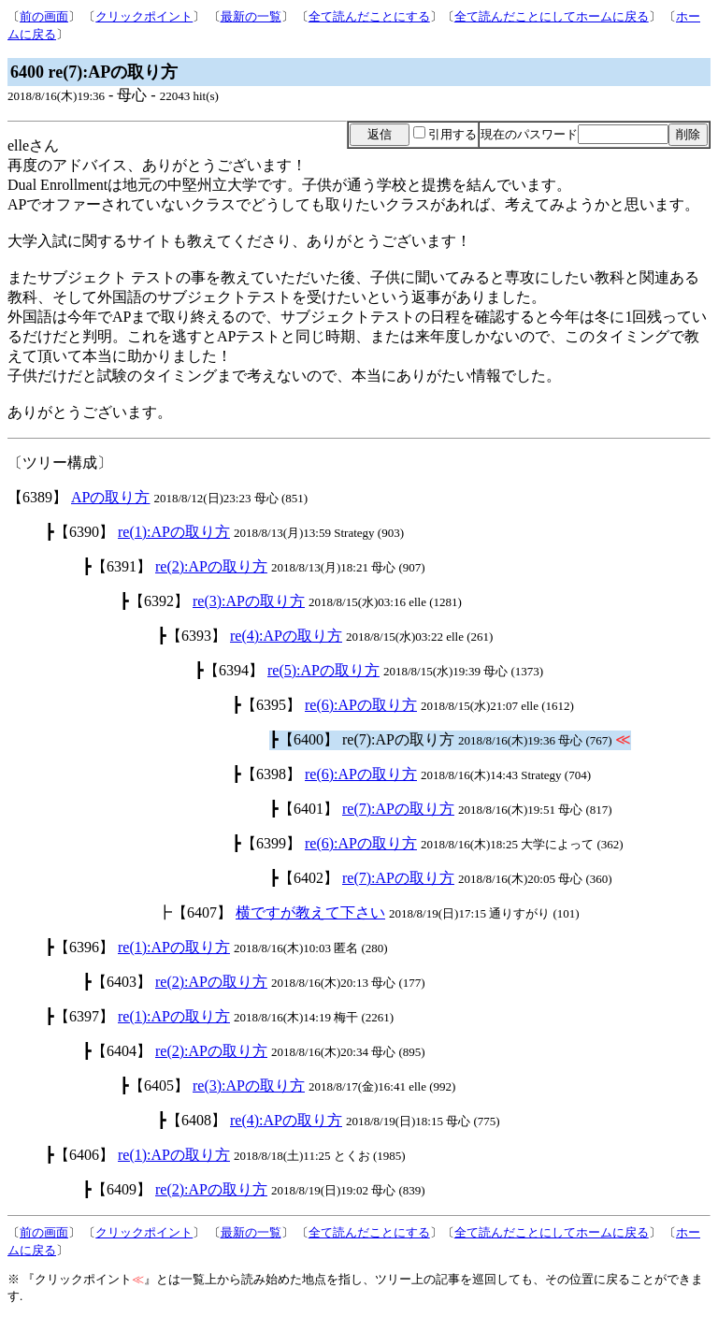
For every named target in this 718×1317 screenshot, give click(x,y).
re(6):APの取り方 (361, 705)
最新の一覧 (251, 16)
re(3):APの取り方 (249, 601)
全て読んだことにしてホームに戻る (551, 16)
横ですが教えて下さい (310, 912)
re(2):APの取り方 (211, 566)
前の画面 (44, 16)
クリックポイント (144, 16)
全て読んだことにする (369, 16)
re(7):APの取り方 (398, 809)
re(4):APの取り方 (286, 636)
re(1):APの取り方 (174, 532)
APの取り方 (110, 497)
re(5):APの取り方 (323, 670)
